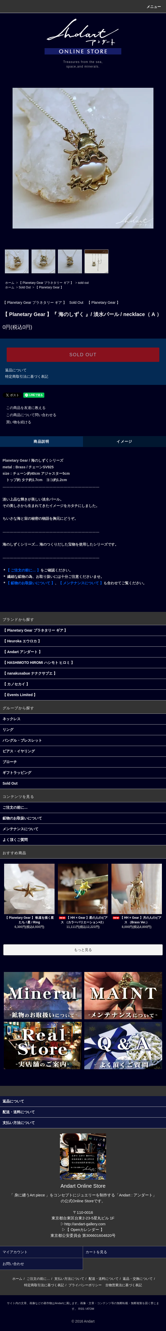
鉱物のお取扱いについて (22, 818)
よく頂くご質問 (15, 840)
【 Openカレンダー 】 (85, 1229)
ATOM (90, 1308)
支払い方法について (69, 1279)
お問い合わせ (13, 1264)
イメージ (124, 441)
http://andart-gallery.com (85, 1224)
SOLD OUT (83, 354)
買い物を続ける (15, 422)
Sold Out (25, 287)
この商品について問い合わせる (28, 415)
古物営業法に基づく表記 (123, 1285)
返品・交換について (138, 1279)
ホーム (9, 283)
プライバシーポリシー (85, 1285)
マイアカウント (15, 1252)
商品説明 (41, 441)
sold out (83, 283)
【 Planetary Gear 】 (49, 287)
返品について (16, 370)
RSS (81, 1308)
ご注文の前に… (15, 807)
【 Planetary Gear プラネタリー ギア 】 (46, 283)
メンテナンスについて (20, 829)
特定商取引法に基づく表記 (26, 376)
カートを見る (96, 1252)
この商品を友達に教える (23, 408)
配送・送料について (104, 1279)
